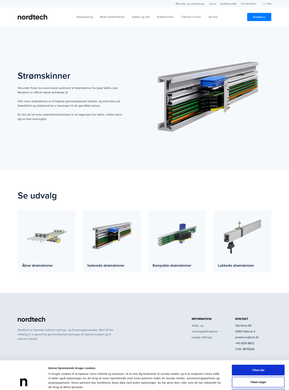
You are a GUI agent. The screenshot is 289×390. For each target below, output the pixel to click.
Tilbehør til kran (191, 17)
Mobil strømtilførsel (112, 17)
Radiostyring (85, 17)
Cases (212, 4)
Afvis (258, 368)
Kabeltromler (165, 17)
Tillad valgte (258, 356)
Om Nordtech (248, 4)
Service (213, 17)
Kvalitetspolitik (228, 4)
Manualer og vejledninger (190, 4)
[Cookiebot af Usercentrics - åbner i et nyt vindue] (24, 383)
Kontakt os (259, 17)
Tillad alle (258, 344)
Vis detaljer (191, 382)
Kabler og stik (141, 17)
